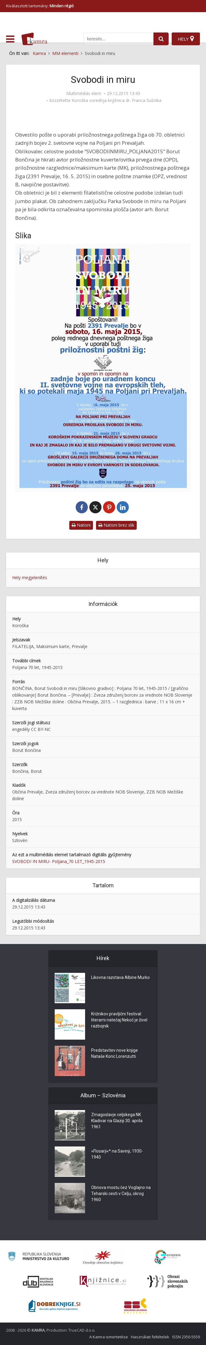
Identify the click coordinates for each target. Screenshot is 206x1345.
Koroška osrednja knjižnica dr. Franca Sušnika (116, 100)
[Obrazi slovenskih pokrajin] (167, 1281)
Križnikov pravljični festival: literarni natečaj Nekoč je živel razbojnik (119, 1019)
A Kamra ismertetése (108, 1337)
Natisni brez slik (116, 525)
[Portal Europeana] (167, 1257)
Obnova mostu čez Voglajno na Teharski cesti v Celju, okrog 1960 (121, 1193)
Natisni (81, 525)
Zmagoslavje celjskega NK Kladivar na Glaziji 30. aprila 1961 (116, 1120)
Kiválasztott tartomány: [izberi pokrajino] (40, 5)
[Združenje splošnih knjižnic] (135, 1305)
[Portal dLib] (38, 1281)
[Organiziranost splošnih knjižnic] (103, 1257)
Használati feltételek (150, 1337)
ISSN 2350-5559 (186, 1337)
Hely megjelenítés (29, 577)
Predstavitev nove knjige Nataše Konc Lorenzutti (114, 1053)
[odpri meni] (10, 39)
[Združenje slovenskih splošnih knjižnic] (102, 1281)
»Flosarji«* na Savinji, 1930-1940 (117, 1154)
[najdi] (161, 38)
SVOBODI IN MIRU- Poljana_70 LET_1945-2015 (58, 861)
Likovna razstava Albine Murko (120, 977)
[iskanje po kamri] (118, 38)
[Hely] (186, 38)
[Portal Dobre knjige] (54, 1306)
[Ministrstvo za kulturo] (38, 1257)
